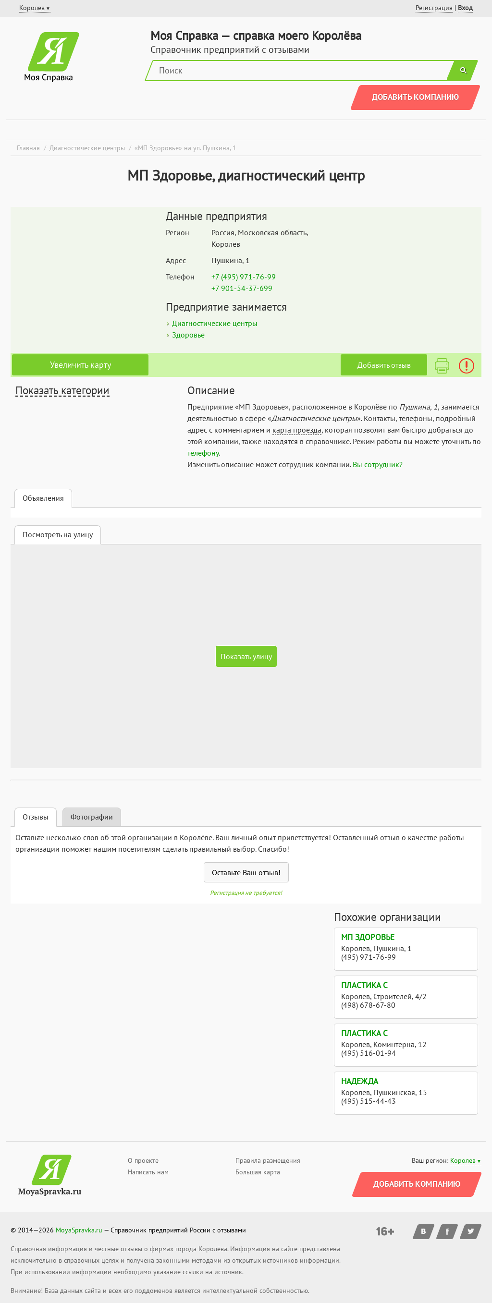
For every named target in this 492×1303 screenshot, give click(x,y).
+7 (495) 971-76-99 (243, 276)
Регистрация (434, 7)
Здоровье (188, 334)
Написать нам (148, 1172)
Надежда (359, 1081)
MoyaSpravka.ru (79, 1230)
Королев (463, 1160)
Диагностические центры (215, 323)
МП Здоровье (367, 937)
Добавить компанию (415, 97)
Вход (465, 7)
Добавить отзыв (384, 365)
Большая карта (257, 1172)
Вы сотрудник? (378, 464)
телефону (203, 453)
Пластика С (364, 985)
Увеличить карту (80, 364)
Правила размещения (267, 1160)
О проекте (143, 1160)
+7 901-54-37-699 (241, 288)
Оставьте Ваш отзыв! (246, 872)
